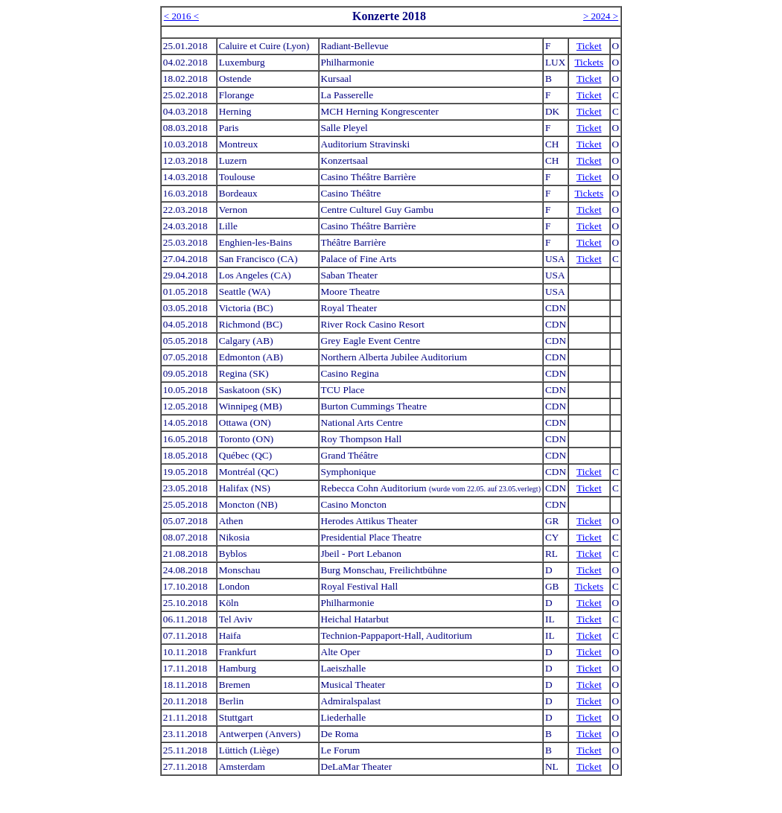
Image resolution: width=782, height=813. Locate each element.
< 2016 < (181, 16)
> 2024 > (600, 16)
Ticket (589, 45)
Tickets (588, 62)
